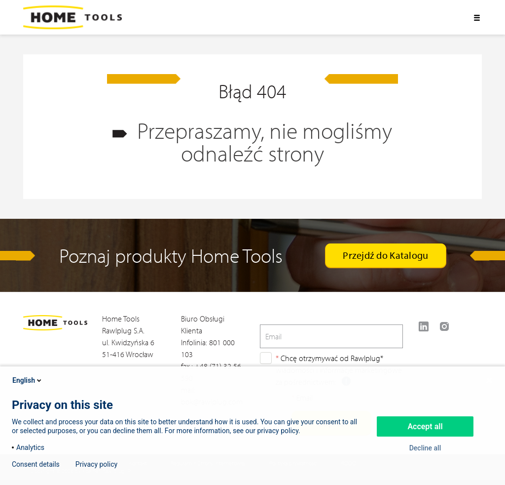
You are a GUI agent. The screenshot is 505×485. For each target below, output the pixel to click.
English (27, 380)
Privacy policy (96, 464)
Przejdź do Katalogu (385, 255)
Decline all (425, 448)
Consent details (36, 464)
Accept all (424, 426)
